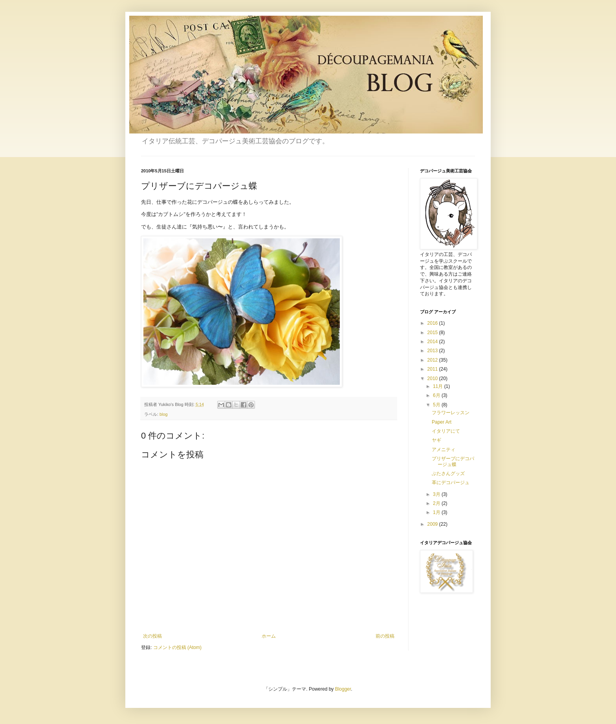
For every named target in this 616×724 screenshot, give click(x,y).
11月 (438, 386)
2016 (433, 323)
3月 (437, 494)
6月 (437, 395)
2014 (433, 341)
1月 (437, 512)
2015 (433, 332)
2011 (433, 369)
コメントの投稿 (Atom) (177, 647)
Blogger (343, 689)
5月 (437, 405)
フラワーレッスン (450, 412)
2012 (433, 360)
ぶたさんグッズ (448, 473)
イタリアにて (446, 431)
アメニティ (443, 449)
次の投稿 (152, 636)
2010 (433, 378)
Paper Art (441, 422)
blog (163, 414)
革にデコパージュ (450, 482)
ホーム (269, 636)
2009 (433, 524)
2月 (437, 503)
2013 (433, 350)
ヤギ (436, 440)
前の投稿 (385, 636)
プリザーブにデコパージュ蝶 (453, 461)
